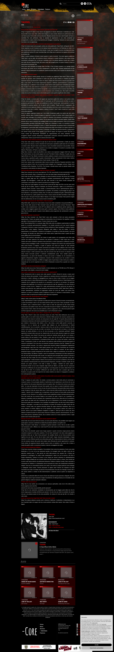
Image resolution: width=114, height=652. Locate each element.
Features (47, 9)
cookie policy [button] (94, 622)
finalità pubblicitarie (85, 631)
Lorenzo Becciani (36, 27)
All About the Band (53, 530)
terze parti (104, 624)
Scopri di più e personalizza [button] (96, 648)
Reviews (33, 9)
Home (24, 9)
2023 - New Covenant (54, 525)
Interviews (40, 9)
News (28, 9)
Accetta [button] (96, 644)
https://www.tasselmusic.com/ (57, 518)
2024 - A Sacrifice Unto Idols (56, 527)
